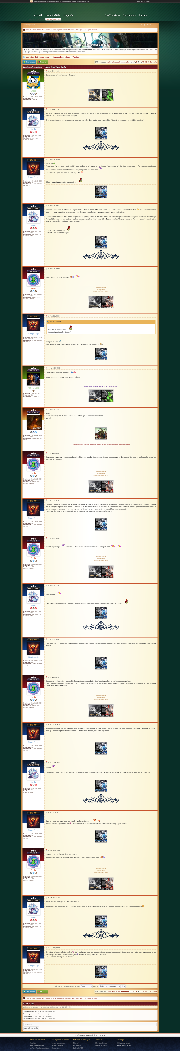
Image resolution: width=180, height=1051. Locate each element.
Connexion (57, 19)
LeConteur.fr (77, 1045)
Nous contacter (56, 1048)
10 (140, 62)
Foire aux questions (57, 1045)
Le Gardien (33, 429)
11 (143, 62)
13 (148, 62)
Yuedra (33, 129)
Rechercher (152, 25)
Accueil (38, 15)
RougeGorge (33, 177)
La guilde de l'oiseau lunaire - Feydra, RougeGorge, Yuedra (51, 57)
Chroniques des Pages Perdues (86, 30)
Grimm (33, 91)
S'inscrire (49, 19)
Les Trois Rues (112, 15)
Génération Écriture (101, 1043)
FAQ (143, 25)
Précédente (124, 62)
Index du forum (29, 30)
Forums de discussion (58, 1043)
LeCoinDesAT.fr (78, 1048)
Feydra (33, 288)
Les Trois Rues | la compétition (39, 1048)
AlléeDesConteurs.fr (37, 1040)
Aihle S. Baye (33, 388)
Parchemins (129, 15)
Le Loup (128, 1045)
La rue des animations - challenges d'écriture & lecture (55, 30)
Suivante (153, 62)
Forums (143, 15)
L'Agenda (68, 15)
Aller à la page (113, 62)
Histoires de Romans (101, 1045)
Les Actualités (53, 15)
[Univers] (76, 1043)
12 (146, 62)
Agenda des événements (37, 1045)
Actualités (33, 1043)
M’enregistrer (28, 25)
